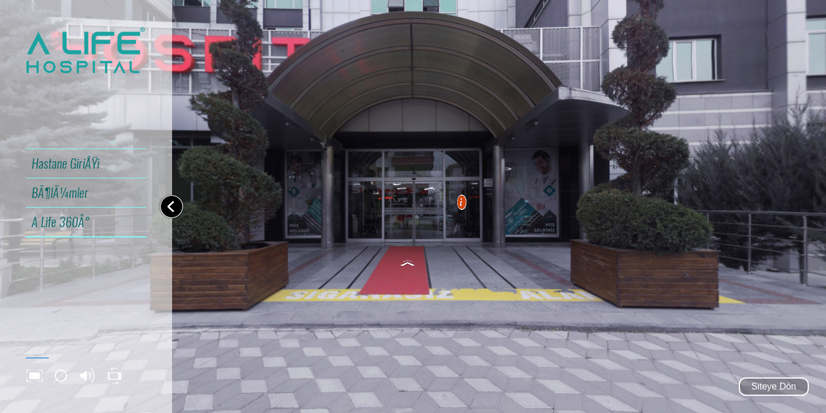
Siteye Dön (773, 386)
